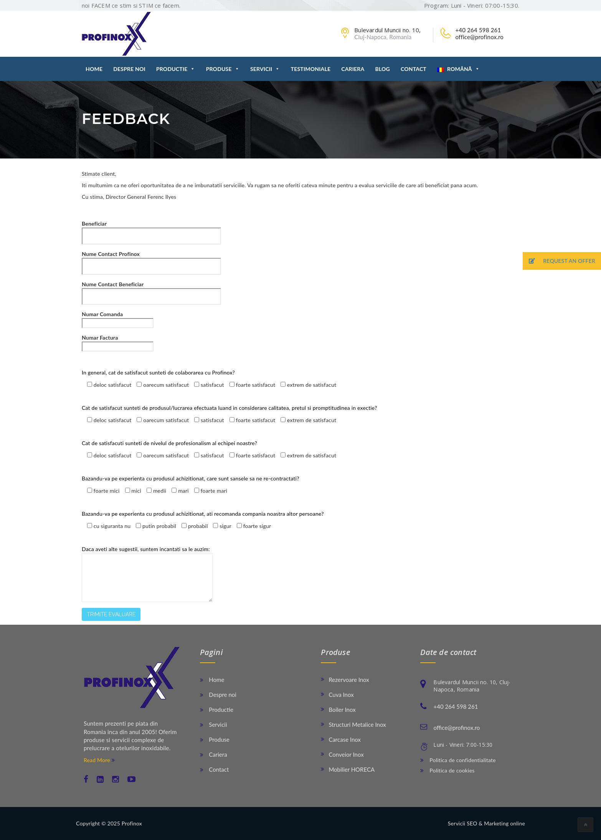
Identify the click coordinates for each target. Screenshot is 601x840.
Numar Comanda (118, 318)
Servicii (265, 69)
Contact (413, 69)
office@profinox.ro (479, 36)
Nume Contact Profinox (151, 260)
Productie (175, 69)
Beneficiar (151, 229)
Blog (382, 69)
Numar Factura (118, 342)
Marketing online (504, 823)
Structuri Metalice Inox (357, 724)
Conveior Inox (346, 754)
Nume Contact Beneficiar (151, 290)
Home (94, 69)
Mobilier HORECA (352, 769)
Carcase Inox (345, 739)
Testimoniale (311, 69)
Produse (222, 69)
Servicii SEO (462, 823)
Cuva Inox (341, 694)
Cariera (352, 69)
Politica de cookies (447, 770)
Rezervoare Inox (349, 679)
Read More (99, 760)
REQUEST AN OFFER (559, 261)
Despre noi (129, 69)
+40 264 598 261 (478, 29)
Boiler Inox (342, 709)
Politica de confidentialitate (457, 760)
